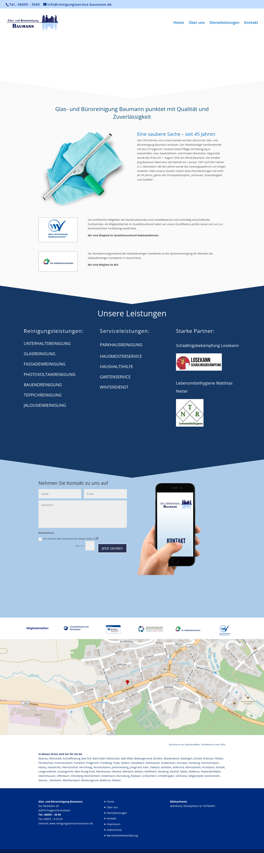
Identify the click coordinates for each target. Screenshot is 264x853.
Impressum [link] (113, 824)
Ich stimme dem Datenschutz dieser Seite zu (68, 539)
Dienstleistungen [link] (224, 23)
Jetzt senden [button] (112, 548)
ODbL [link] (222, 744)
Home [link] (178, 23)
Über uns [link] (197, 23)
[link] (41, 22)
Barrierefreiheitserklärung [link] (122, 835)
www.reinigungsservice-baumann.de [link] (71, 823)
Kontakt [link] (251, 23)
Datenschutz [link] (114, 830)
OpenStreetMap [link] (192, 744)
